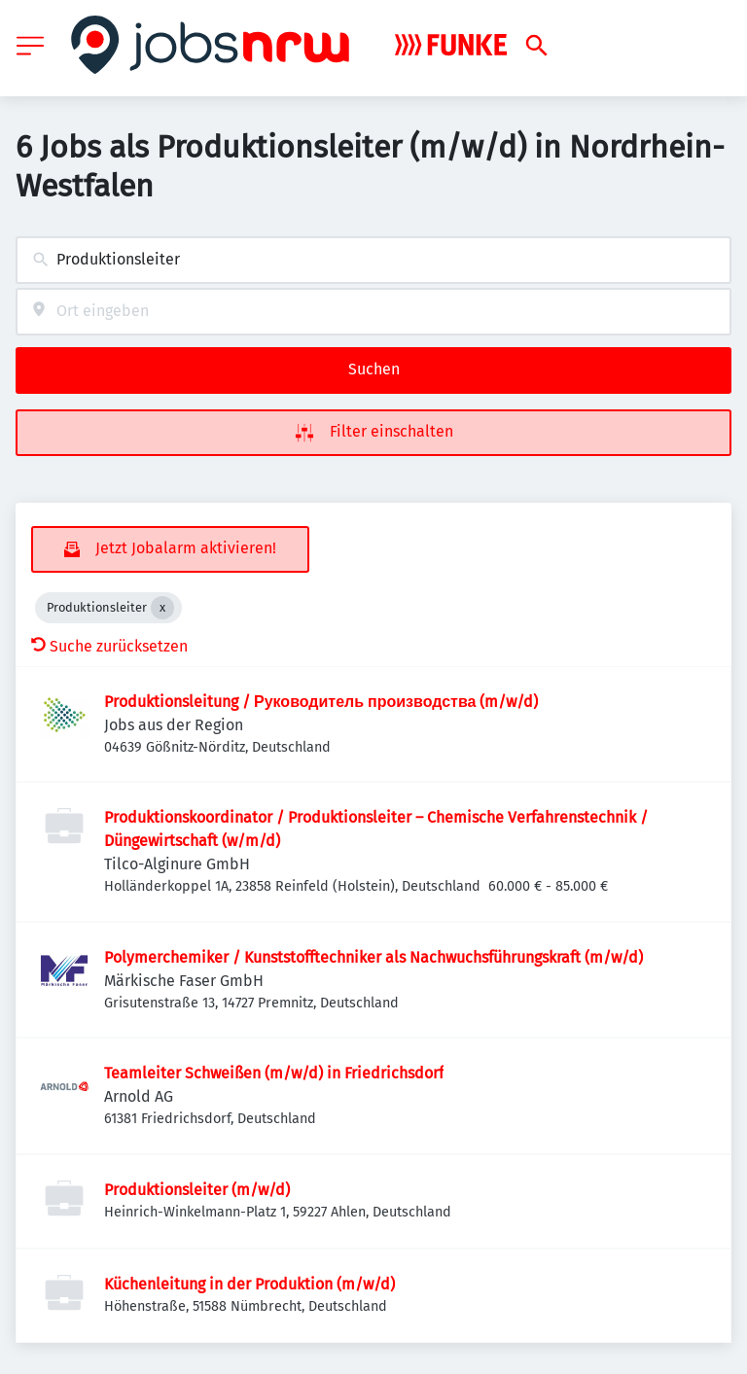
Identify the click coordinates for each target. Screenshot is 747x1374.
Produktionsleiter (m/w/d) (197, 1189)
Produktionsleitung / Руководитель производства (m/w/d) (321, 701)
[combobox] (373, 260)
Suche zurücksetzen (109, 646)
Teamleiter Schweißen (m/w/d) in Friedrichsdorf (274, 1073)
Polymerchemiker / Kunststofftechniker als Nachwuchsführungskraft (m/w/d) (373, 957)
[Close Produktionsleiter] (162, 607)
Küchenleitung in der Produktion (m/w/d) (249, 1284)
